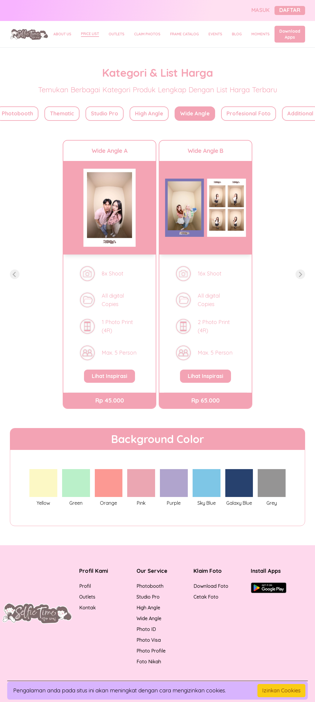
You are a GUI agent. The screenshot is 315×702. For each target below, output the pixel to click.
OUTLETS (116, 34)
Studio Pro (104, 113)
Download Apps (289, 34)
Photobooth (150, 586)
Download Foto (211, 586)
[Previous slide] (15, 274)
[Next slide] (300, 274)
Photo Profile (151, 651)
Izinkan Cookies (281, 690)
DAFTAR (289, 10)
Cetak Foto (206, 597)
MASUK (260, 10)
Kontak (87, 608)
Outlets (87, 597)
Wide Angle (195, 113)
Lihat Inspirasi (109, 376)
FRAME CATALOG (184, 34)
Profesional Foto (248, 113)
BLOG (237, 34)
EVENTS (215, 34)
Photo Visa (148, 640)
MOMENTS (260, 34)
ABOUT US (62, 34)
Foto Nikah (148, 662)
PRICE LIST (90, 33)
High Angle (149, 113)
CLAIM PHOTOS (147, 34)
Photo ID (146, 629)
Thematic (62, 113)
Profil (85, 586)
